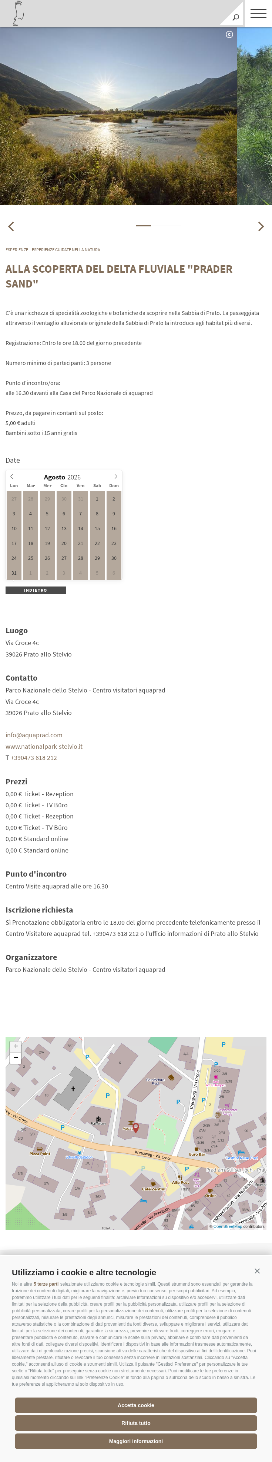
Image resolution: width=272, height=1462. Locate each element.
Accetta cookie (136, 1405)
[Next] (260, 226)
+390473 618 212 (34, 757)
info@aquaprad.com (34, 735)
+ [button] (15, 1047)
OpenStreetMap (229, 1226)
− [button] (15, 1058)
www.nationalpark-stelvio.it (44, 746)
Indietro (35, 590)
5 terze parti (46, 1284)
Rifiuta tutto (136, 1423)
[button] (257, 1271)
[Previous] (12, 226)
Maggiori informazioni (136, 1441)
